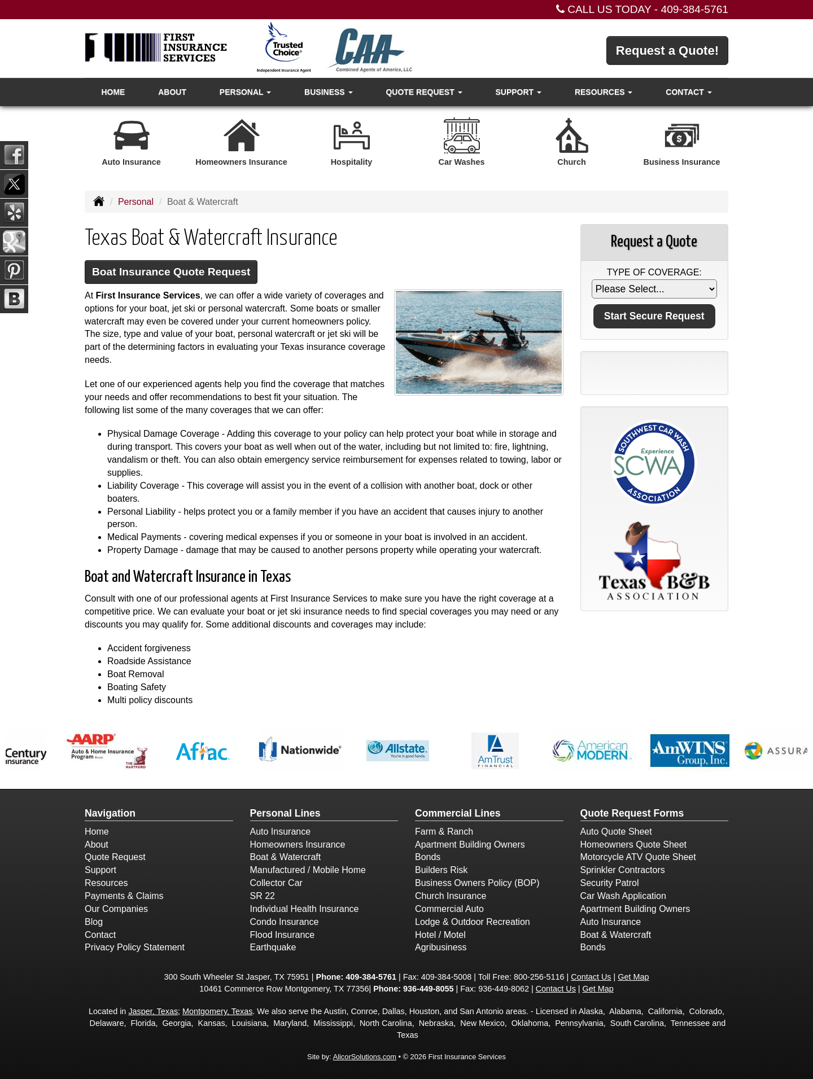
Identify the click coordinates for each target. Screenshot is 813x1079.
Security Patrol (609, 883)
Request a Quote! (667, 50)
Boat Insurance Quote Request (171, 272)
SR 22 (262, 896)
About (172, 92)
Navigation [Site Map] (110, 813)
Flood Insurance (282, 935)
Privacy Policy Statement (135, 947)
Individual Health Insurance (304, 909)
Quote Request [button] (424, 92)
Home (113, 92)
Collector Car (276, 883)
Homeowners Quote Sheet (633, 844)
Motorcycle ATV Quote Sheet (638, 857)
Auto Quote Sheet (616, 831)
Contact (100, 935)
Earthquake (273, 947)
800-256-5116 (539, 976)
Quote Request (115, 857)
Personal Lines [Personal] (285, 813)
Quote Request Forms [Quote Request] (632, 813)
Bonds (427, 857)
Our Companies (116, 909)
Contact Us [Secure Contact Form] (591, 976)
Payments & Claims (124, 896)
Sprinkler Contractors (622, 870)
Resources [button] (604, 92)
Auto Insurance (280, 831)
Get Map (633, 976)
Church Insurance (450, 896)
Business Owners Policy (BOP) (477, 883)
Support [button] (518, 92)
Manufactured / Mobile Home (308, 870)
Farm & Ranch (444, 831)
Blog (94, 922)
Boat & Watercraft (285, 857)
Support (100, 870)
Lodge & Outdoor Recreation (472, 922)
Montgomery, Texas (217, 1011)
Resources (106, 883)
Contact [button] (688, 92)
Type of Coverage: (654, 272)
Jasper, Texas (153, 1011)
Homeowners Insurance (298, 844)
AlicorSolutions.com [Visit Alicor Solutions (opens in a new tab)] (364, 1056)
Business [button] (328, 92)
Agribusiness (441, 947)
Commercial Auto (449, 909)
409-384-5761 (695, 9)
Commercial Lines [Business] (458, 813)
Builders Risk (441, 870)
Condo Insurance (284, 922)
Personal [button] (245, 92)
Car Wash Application (623, 896)
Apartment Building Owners (470, 844)
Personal (136, 202)
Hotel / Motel (440, 935)
